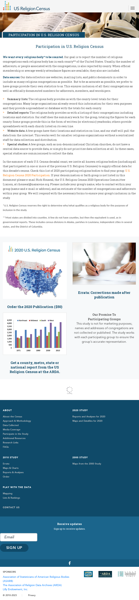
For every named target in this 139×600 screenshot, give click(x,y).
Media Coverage (11, 429)
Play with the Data (17, 487)
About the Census (12, 416)
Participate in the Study (15, 434)
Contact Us (11, 507)
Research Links (10, 442)
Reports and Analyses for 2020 (88, 416)
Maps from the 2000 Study (86, 464)
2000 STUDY (80, 457)
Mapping (7, 493)
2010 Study (10, 457)
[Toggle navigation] (132, 8)
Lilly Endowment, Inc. (15, 589)
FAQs (6, 447)
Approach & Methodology (17, 421)
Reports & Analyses (13, 472)
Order (6, 477)
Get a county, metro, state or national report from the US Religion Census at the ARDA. (35, 367)
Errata (6, 464)
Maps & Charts (10, 468)
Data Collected (11, 425)
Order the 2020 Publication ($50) (34, 306)
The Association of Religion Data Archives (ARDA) (32, 585)
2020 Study (80, 410)
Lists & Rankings (11, 498)
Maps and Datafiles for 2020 (87, 421)
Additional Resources (14, 438)
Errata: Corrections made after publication (104, 294)
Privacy (31, 595)
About (7, 410)
